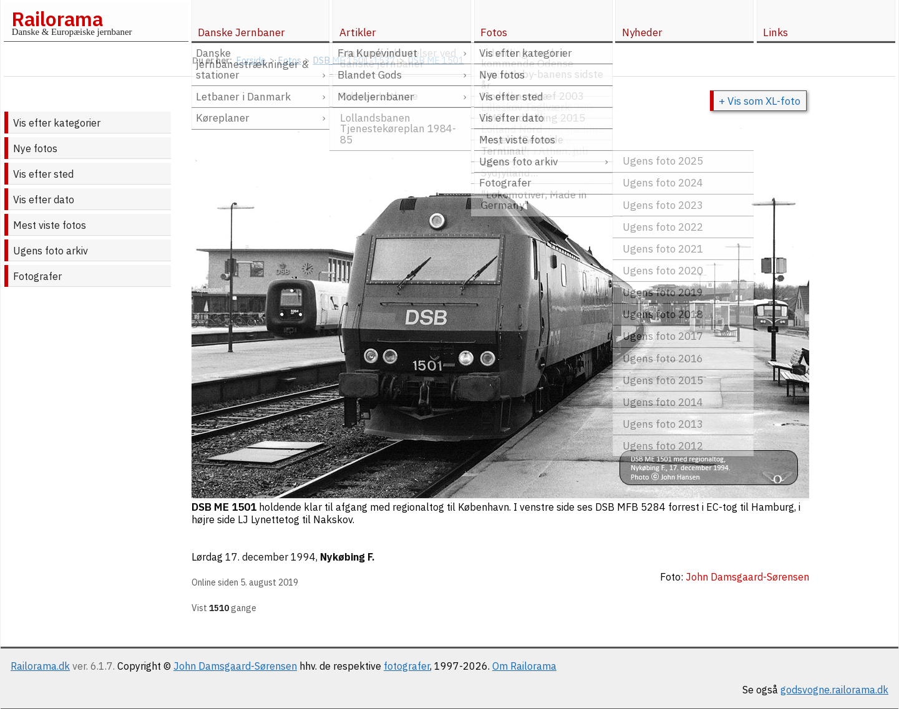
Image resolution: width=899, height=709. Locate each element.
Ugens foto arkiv (50, 250)
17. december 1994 (270, 557)
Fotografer (37, 276)
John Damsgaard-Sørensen (235, 666)
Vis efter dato (43, 199)
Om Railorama (524, 666)
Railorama (57, 19)
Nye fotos (35, 148)
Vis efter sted (43, 174)
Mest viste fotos (49, 225)
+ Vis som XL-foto (759, 101)
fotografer (407, 666)
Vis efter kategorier (56, 123)
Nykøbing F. (347, 557)
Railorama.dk (40, 666)
